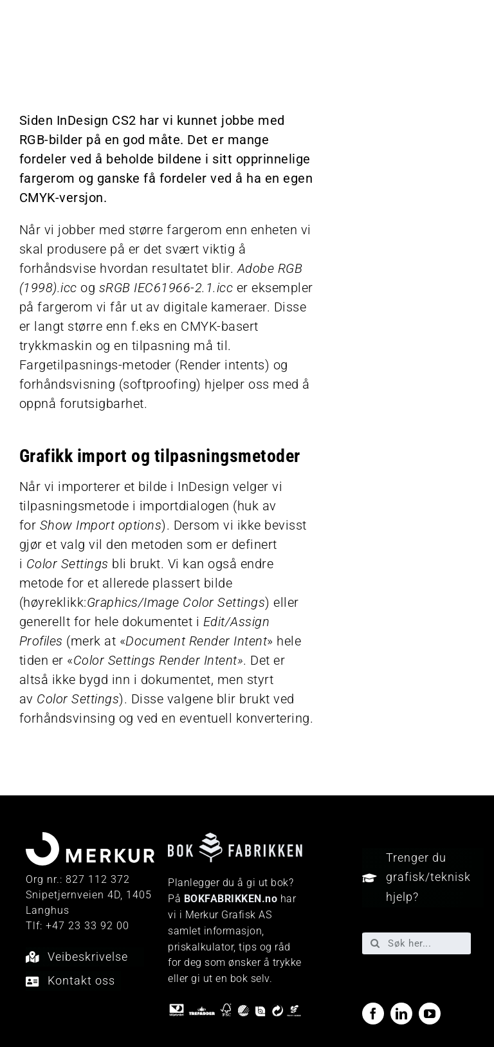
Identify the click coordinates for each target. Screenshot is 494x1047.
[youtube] (430, 1013)
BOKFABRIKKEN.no (231, 899)
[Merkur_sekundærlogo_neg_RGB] (69, 19)
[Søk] (375, 943)
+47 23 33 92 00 (87, 926)
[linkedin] (401, 1013)
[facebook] (373, 1013)
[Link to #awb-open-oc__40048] (466, 35)
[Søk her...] (416, 943)
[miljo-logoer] (235, 1009)
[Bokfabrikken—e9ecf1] (235, 839)
